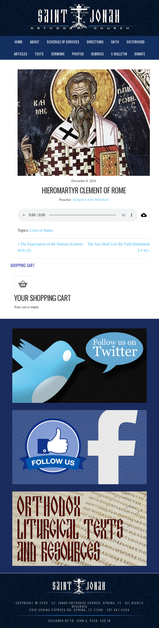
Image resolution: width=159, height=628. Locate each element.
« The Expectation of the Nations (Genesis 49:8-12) (50, 247)
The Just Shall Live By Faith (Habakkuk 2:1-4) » (118, 247)
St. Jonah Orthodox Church (79, 17)
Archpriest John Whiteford (90, 200)
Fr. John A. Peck (84, 621)
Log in (105, 621)
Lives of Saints (41, 230)
